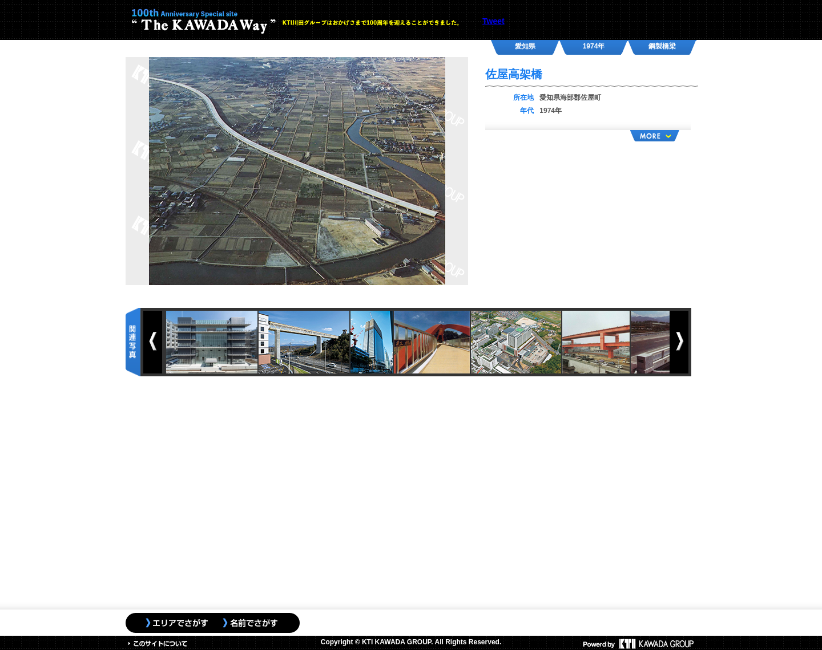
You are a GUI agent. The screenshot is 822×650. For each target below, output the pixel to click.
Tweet (493, 21)
